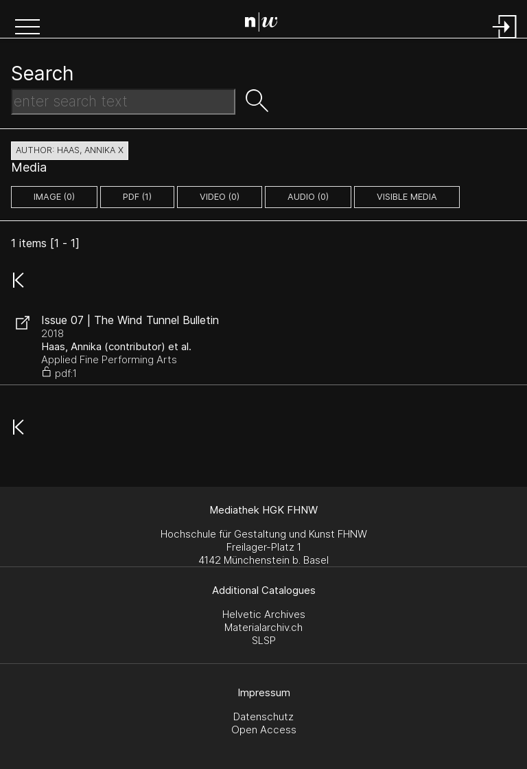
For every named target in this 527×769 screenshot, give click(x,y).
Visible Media (407, 197)
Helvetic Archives (263, 614)
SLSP (264, 640)
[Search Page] (266, 24)
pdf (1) (137, 197)
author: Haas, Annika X (70, 150)
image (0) (54, 197)
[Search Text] (123, 102)
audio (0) (308, 197)
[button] (27, 28)
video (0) (219, 197)
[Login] (505, 39)
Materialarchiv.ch (263, 627)
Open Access (263, 729)
